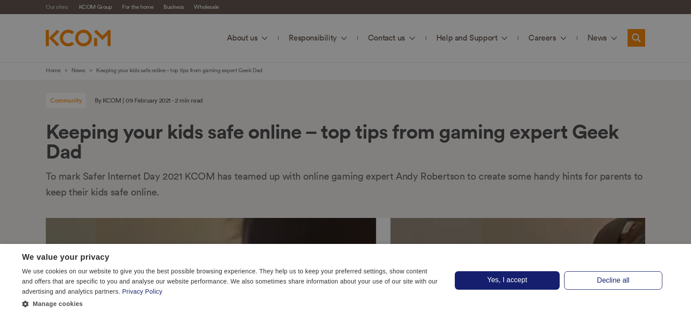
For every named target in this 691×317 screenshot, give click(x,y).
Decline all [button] (613, 280)
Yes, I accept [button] (507, 280)
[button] (231, 304)
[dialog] (345, 280)
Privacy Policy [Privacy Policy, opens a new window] (142, 291)
